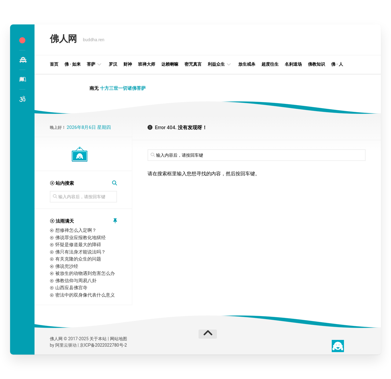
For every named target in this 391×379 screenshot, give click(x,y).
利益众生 (216, 64)
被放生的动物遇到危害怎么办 (85, 273)
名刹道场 (293, 64)
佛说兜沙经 (66, 266)
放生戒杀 (246, 64)
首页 (54, 64)
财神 (127, 64)
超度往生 (270, 64)
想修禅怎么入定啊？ (76, 230)
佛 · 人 (337, 64)
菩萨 (91, 64)
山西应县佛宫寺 (71, 287)
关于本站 (98, 338)
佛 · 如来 (72, 64)
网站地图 (118, 338)
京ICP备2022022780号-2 (103, 345)
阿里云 (61, 345)
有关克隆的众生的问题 (78, 259)
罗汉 (113, 64)
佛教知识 (316, 64)
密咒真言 (193, 64)
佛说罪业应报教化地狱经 (80, 237)
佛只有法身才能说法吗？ (80, 252)
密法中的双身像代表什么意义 (85, 295)
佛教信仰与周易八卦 (76, 280)
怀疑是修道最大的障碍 (78, 244)
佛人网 (62, 40)
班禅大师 (146, 64)
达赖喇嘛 (169, 64)
